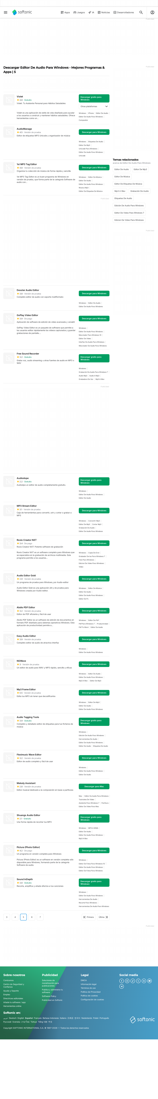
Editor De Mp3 (84, 145)
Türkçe (34, 1022)
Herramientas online (12, 1006)
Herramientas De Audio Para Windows (94, 906)
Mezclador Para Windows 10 (90, 335)
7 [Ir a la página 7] (40, 917)
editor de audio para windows (91, 117)
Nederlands (86, 1018)
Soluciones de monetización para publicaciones (50, 983)
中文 (50, 1022)
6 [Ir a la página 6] (31, 917)
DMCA (84, 980)
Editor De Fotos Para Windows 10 (92, 864)
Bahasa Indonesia (51, 1018)
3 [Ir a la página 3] (6, 917)
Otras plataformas (94, 106)
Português (104, 1018)
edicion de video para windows (91, 563)
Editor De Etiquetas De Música (90, 191)
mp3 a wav (100, 379)
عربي (5, 1018)
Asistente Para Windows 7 (89, 803)
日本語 (70, 1018)
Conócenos (8, 980)
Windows (82, 113)
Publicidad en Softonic (52, 1000)
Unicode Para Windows (88, 149)
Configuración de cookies (92, 999)
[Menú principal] (5, 12)
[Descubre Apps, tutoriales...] (141, 12)
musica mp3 (83, 188)
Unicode (82, 156)
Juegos (79, 12)
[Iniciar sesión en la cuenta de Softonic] (152, 12)
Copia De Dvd (93, 553)
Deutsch (12, 1018)
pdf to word (83, 627)
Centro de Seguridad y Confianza (13, 985)
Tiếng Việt (42, 1022)
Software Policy (49, 996)
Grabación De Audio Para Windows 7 (93, 372)
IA (91, 12)
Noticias (103, 12)
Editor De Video (85, 338)
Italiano (63, 1018)
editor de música (95, 177)
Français (38, 1018)
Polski (95, 1018)
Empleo (6, 994)
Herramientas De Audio (88, 739)
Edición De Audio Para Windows (91, 735)
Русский (7, 1022)
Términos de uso (88, 988)
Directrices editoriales (13, 998)
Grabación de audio (87, 528)
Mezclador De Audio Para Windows (93, 346)
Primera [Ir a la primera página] (88, 917)
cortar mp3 (96, 524)
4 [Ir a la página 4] (15, 917)
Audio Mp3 (83, 376)
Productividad (102, 624)
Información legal (88, 984)
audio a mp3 (94, 376)
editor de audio (102, 113)
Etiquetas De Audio (95, 142)
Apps (65, 12)
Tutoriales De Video (86, 799)
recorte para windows (88, 903)
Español (29, 1018)
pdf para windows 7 (87, 624)
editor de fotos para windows (91, 871)
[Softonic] (22, 12)
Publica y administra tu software (52, 991)
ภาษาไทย (25, 1022)
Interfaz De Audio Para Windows (91, 342)
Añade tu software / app (14, 1002)
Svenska (16, 1022)
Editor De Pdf (93, 620)
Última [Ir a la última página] (103, 917)
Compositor (83, 120)
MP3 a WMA (93, 828)
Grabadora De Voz (86, 379)
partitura (105, 803)
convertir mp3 (94, 521)
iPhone (91, 113)
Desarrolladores (123, 12)
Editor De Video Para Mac (89, 806)
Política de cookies (89, 996)
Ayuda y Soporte (11, 991)
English (21, 1018)
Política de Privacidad (91, 992)
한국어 (77, 1018)
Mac (80, 796)
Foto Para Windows (86, 560)
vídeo (81, 567)
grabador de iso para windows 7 (92, 556)
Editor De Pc (84, 599)
